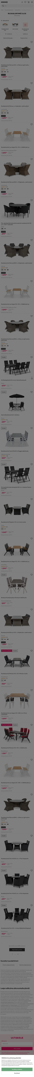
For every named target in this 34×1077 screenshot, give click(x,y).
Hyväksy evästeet (17, 1069)
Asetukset (17, 1073)
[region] (17, 1066)
